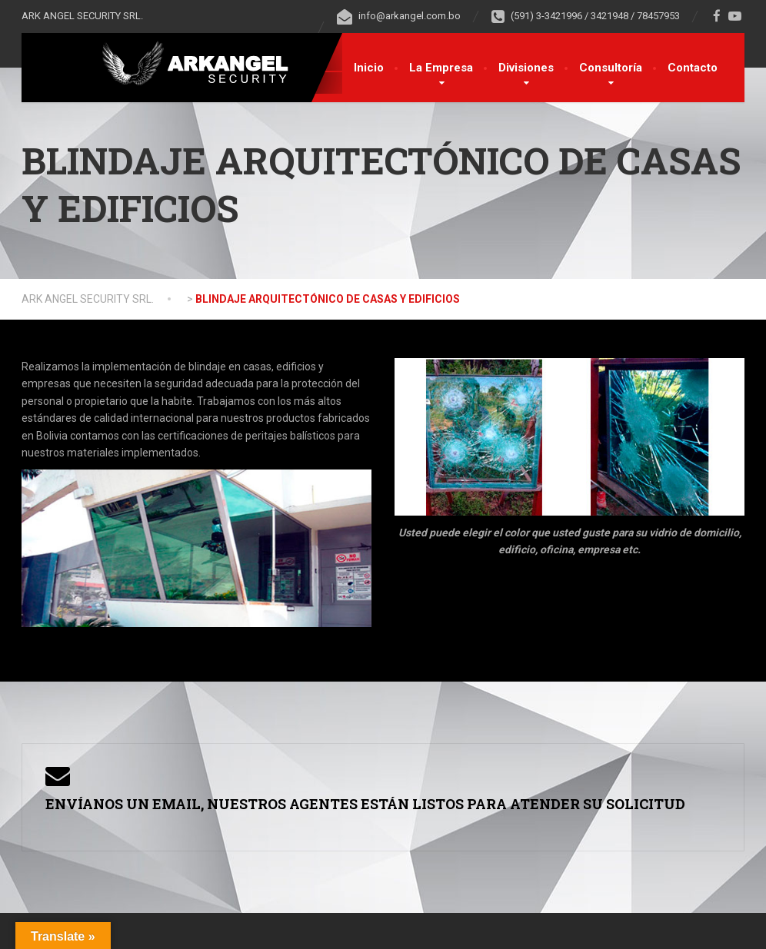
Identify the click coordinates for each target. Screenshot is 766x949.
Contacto (693, 68)
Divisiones (526, 68)
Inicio (369, 68)
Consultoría (610, 68)
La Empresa (441, 68)
